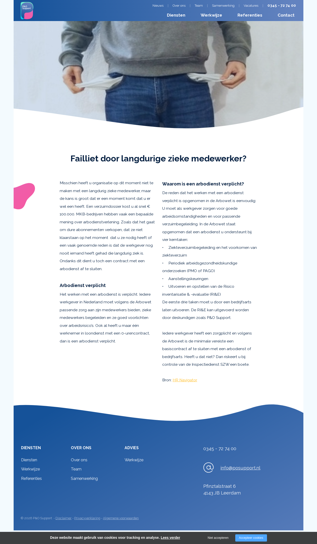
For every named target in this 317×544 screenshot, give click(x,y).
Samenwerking (223, 5)
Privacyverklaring (87, 518)
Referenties (250, 15)
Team (199, 5)
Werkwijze (211, 15)
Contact (286, 15)
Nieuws (158, 5)
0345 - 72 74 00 (281, 5)
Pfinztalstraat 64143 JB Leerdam (222, 489)
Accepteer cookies (251, 538)
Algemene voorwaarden (121, 518)
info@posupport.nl (240, 467)
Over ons (179, 5)
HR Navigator (185, 380)
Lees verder (170, 538)
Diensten (176, 15)
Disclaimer (63, 518)
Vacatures (251, 5)
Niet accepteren (218, 538)
